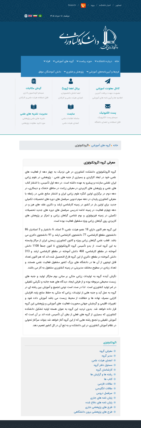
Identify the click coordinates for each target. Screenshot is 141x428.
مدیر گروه (107, 356)
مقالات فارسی (105, 384)
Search (72, 5)
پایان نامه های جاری (101, 398)
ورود (92, 5)
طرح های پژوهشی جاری (98, 407)
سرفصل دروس (104, 393)
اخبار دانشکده (105, 5)
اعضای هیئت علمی (102, 360)
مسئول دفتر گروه (103, 365)
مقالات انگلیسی (103, 388)
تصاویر (118, 5)
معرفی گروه (106, 351)
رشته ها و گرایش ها (101, 374)
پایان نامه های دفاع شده (99, 402)
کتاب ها (108, 379)
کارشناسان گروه (104, 370)
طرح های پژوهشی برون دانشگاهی (93, 412)
